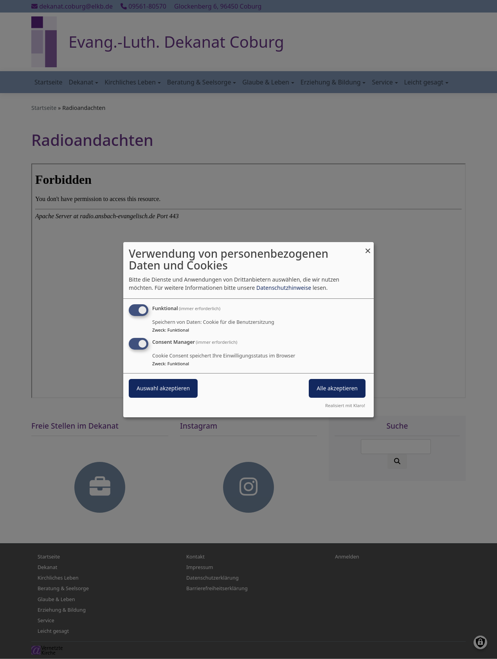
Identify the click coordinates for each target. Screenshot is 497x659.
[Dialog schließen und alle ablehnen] (368, 246)
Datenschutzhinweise (283, 287)
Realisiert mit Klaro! (345, 405)
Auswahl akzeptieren (163, 388)
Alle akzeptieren (337, 388)
